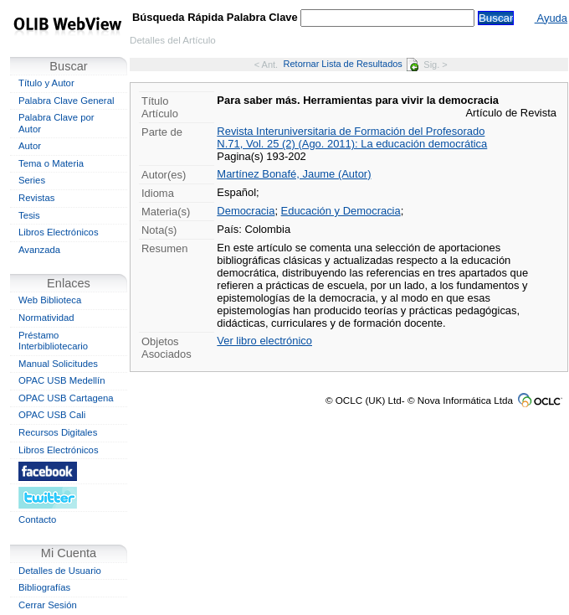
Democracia (245, 210)
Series (31, 180)
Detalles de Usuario (59, 571)
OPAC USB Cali (51, 415)
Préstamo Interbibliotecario (53, 341)
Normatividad (46, 318)
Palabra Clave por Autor (56, 123)
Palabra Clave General (66, 101)
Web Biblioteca (49, 300)
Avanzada (39, 250)
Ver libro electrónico (264, 340)
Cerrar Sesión (47, 605)
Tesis (29, 215)
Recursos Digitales (57, 432)
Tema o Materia (51, 163)
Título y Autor (46, 83)
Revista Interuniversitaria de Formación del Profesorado (350, 131)
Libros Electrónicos (58, 232)
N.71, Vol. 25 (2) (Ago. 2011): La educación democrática (352, 143)
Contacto (37, 519)
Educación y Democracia (341, 210)
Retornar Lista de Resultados (351, 64)
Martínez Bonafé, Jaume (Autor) (294, 174)
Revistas (36, 198)
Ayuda (551, 18)
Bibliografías (44, 587)
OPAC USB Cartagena (66, 398)
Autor (29, 146)
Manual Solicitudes (58, 364)
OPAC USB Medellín (61, 380)
